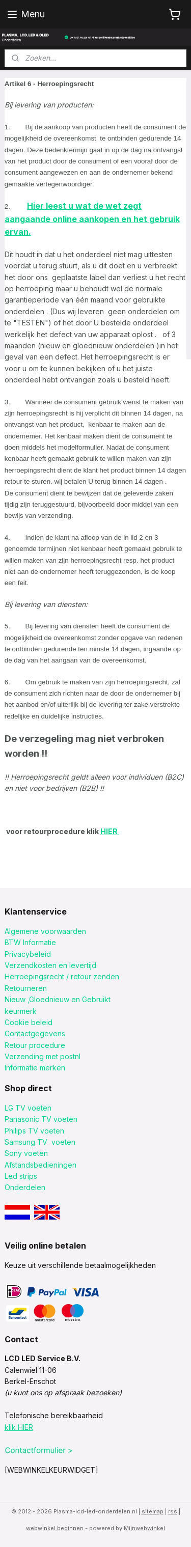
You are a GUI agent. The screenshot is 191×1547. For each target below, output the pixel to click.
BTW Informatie (30, 942)
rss (172, 1511)
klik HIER (19, 1427)
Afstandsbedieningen (40, 1165)
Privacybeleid (28, 954)
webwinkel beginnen (55, 1528)
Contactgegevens (35, 1033)
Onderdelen (25, 1187)
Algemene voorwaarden (45, 931)
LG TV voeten (28, 1107)
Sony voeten (26, 1153)
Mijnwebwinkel (144, 1528)
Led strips (21, 1176)
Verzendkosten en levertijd (50, 965)
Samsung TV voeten (40, 1142)
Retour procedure (35, 1045)
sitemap (152, 1511)
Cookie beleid (28, 1022)
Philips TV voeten (34, 1130)
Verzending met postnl (42, 1056)
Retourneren (26, 988)
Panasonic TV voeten (41, 1119)
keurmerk (21, 1011)
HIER (109, 831)
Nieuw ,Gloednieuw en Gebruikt (58, 999)
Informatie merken (35, 1067)
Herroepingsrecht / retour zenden (62, 976)
